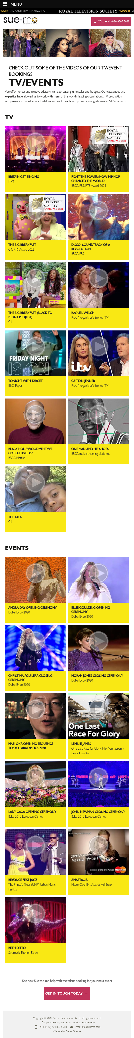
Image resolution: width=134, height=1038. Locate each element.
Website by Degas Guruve (67, 1031)
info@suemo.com (91, 1027)
